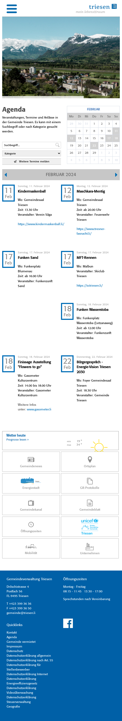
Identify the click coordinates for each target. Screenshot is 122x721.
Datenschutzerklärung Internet (27, 674)
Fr (101, 116)
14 (86, 138)
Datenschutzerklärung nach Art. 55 (30, 660)
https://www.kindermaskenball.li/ (41, 224)
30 (79, 123)
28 (86, 152)
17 (109, 138)
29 (71, 123)
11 (116, 131)
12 (71, 138)
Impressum (14, 646)
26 (71, 152)
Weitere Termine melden (31, 161)
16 (102, 138)
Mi (86, 116)
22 (94, 145)
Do (94, 116)
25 (116, 145)
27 (79, 152)
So (116, 116)
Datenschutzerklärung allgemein (29, 655)
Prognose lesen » (17, 439)
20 (79, 145)
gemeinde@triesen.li (21, 613)
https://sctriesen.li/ (90, 285)
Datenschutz (15, 651)
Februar (93, 109)
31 (86, 123)
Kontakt (12, 632)
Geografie (13, 706)
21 (86, 145)
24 (109, 145)
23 (102, 145)
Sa (109, 116)
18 (116, 138)
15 (94, 138)
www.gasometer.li (39, 409)
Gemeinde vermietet (21, 641)
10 (109, 131)
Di (79, 116)
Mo (71, 116)
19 (71, 145)
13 (79, 138)
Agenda (12, 637)
